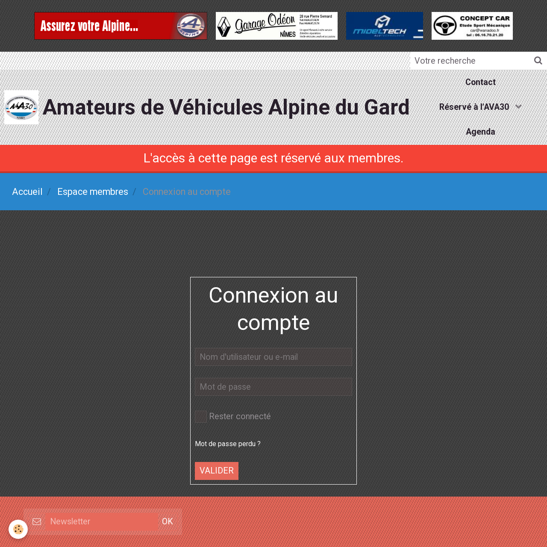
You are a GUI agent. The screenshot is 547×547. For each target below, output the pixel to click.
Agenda (480, 132)
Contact (480, 82)
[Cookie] (18, 529)
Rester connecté (233, 417)
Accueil (27, 191)
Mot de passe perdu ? (228, 444)
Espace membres (92, 191)
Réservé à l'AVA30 (475, 107)
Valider (217, 471)
